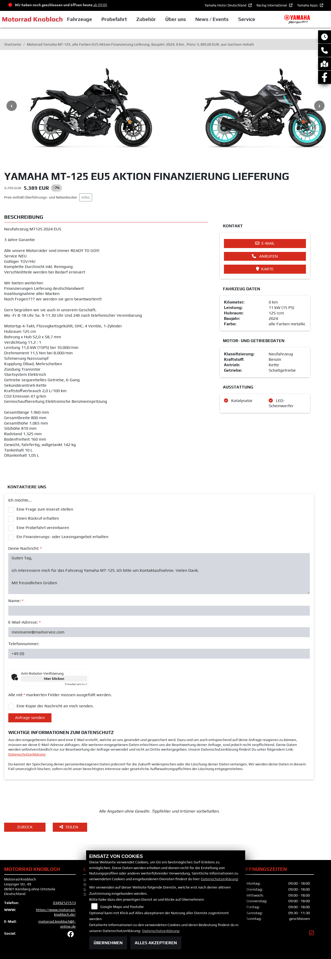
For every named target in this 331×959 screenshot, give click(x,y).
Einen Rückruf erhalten (38, 518)
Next (319, 106)
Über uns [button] (181, 19)
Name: (15, 600)
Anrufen (265, 256)
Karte (265, 268)
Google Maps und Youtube (122, 907)
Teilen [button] (69, 826)
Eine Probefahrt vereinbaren (43, 527)
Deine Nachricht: (25, 548)
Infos (85, 197)
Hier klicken (54, 678)
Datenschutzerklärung (27, 754)
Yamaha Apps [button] (308, 5)
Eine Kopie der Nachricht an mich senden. (55, 705)
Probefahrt (120, 19)
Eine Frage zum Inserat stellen (45, 509)
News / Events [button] (218, 19)
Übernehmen (108, 942)
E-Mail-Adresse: (24, 622)
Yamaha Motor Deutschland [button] (226, 5)
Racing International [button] (272, 5)
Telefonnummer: (23, 643)
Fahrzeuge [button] (86, 19)
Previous (11, 106)
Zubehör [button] (152, 19)
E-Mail (265, 243)
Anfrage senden (30, 717)
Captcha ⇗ (76, 684)
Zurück (25, 826)
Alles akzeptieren (156, 942)
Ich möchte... (20, 500)
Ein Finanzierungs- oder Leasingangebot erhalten (62, 536)
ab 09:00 (100, 4)
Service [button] (252, 19)
